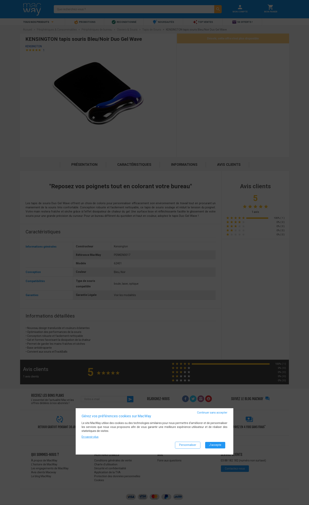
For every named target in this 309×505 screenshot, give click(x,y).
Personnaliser (187, 445)
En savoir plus (90, 436)
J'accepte (215, 445)
